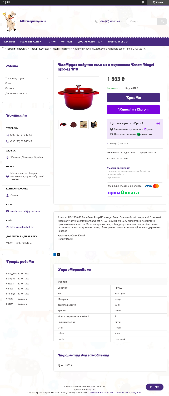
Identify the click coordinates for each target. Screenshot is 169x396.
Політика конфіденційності (129, 393)
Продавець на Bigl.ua (84, 389)
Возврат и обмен (117, 41)
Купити (133, 98)
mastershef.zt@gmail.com (25, 211)
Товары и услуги (30, 41)
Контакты (67, 41)
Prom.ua (101, 386)
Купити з (133, 109)
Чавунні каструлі (61, 48)
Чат (154, 387)
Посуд (33, 48)
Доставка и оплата (90, 41)
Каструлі (44, 48)
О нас (52, 41)
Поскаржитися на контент (101, 393)
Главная (9, 41)
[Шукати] (162, 21)
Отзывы (9, 88)
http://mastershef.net (22, 227)
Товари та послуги (17, 48)
